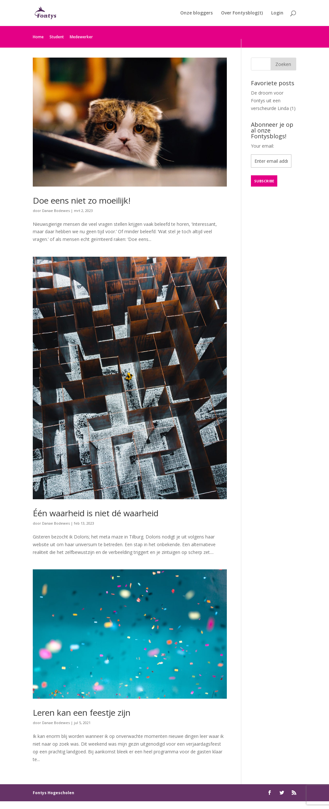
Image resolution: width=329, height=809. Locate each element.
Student (56, 37)
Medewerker (81, 37)
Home (38, 37)
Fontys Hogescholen (53, 792)
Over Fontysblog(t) (242, 13)
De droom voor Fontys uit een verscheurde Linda (270, 100)
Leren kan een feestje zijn (81, 712)
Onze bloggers (196, 13)
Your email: (262, 146)
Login (277, 13)
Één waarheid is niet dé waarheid (95, 513)
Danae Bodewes (56, 210)
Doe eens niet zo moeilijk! (81, 200)
